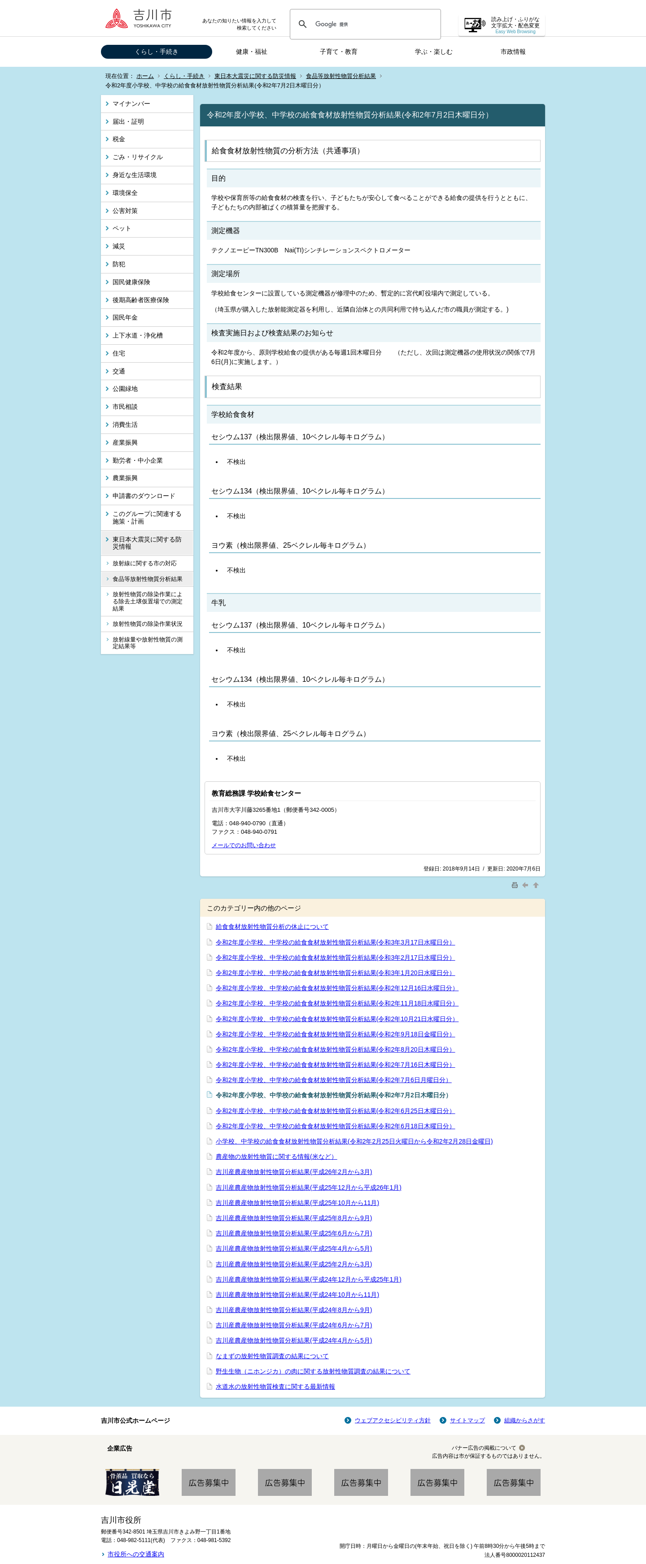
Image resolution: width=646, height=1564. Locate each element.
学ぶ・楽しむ (434, 51)
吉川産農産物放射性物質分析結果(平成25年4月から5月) (294, 1248)
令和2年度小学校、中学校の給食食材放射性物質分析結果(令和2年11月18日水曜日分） (337, 1003)
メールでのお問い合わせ (244, 845)
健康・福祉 (251, 51)
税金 (119, 139)
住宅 (119, 353)
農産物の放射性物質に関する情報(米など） (276, 1156)
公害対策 (125, 210)
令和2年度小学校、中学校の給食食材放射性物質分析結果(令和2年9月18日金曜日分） (335, 1034)
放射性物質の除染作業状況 (148, 623)
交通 (119, 371)
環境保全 (125, 192)
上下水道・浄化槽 (138, 335)
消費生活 (125, 424)
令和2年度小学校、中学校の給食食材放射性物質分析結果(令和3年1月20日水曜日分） (335, 972)
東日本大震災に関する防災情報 (255, 76)
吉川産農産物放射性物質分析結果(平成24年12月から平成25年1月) (309, 1279)
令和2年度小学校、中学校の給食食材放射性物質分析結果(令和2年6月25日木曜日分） (335, 1110)
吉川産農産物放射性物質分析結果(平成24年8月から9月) (294, 1309)
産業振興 (125, 442)
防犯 (119, 264)
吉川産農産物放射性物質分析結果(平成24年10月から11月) (297, 1294)
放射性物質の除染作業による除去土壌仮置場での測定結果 (148, 601)
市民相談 (125, 406)
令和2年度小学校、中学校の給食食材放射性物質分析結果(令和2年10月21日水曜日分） (337, 1018)
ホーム (145, 76)
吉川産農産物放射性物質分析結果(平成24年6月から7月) (294, 1325)
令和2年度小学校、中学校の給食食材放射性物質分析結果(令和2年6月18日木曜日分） (335, 1126)
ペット (122, 228)
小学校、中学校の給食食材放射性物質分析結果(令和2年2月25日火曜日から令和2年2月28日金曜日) (354, 1141)
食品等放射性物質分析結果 (341, 76)
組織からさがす (524, 1420)
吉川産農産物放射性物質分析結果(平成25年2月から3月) (294, 1264)
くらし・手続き (157, 51)
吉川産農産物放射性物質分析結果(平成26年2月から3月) (294, 1171)
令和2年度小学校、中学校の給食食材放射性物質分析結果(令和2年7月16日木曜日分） (335, 1064)
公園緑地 (125, 388)
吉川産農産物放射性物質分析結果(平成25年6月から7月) (294, 1233)
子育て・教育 (339, 51)
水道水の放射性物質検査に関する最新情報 (275, 1386)
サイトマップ (467, 1420)
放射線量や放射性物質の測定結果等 (148, 643)
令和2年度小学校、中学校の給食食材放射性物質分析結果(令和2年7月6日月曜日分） (334, 1079)
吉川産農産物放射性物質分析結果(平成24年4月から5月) (294, 1340)
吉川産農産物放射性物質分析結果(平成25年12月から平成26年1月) (309, 1187)
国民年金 (125, 317)
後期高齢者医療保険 (141, 299)
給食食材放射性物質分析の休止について (272, 926)
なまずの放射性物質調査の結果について (272, 1356)
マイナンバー (131, 103)
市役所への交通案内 (136, 1554)
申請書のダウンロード (144, 495)
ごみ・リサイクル (138, 156)
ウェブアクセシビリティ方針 (393, 1420)
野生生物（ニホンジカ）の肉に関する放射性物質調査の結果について (313, 1371)
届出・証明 (128, 121)
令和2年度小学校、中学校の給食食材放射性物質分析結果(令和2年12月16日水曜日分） (337, 988)
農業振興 (125, 477)
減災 (119, 246)
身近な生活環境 (135, 174)
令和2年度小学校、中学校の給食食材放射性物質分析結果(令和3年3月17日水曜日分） (335, 942)
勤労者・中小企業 (138, 460)
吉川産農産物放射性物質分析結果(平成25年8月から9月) (294, 1218)
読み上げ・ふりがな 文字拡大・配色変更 (515, 25)
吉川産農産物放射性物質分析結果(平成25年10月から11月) (297, 1202)
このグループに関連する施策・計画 (147, 517)
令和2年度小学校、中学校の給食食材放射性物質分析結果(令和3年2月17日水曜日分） (335, 957)
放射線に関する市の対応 (145, 563)
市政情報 (513, 51)
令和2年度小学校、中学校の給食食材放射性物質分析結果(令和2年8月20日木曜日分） (335, 1049)
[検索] (364, 24)
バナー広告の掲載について (484, 1448)
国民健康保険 (131, 282)
